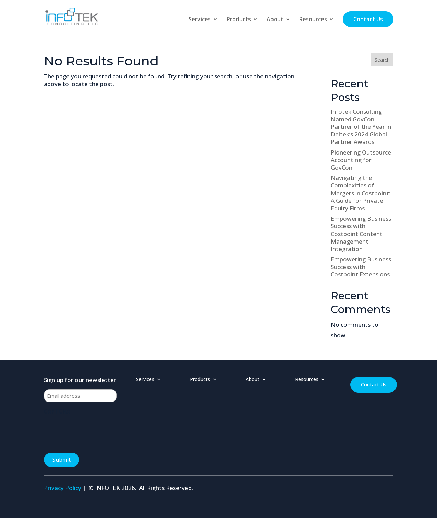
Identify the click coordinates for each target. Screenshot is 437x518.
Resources (313, 20)
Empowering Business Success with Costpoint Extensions (361, 266)
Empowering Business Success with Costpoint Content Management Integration (361, 233)
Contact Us (368, 19)
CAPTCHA (57, 411)
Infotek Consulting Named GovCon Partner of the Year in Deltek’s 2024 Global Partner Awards (361, 127)
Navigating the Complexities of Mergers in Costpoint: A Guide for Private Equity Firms (360, 193)
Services (200, 20)
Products (239, 20)
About (275, 20)
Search (382, 60)
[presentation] (96, 431)
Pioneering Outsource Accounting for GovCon (361, 159)
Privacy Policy (62, 488)
